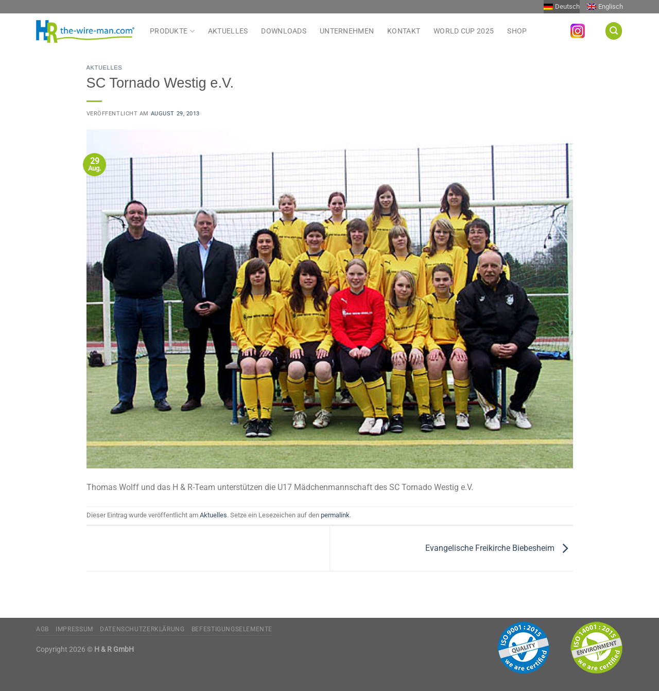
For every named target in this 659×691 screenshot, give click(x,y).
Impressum (74, 629)
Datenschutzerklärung (142, 629)
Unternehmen (347, 31)
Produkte (172, 31)
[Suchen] (613, 31)
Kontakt (403, 31)
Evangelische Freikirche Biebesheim (499, 548)
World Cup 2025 (463, 31)
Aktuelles (228, 31)
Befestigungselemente (232, 629)
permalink (335, 515)
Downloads (283, 31)
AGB (42, 629)
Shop (517, 31)
